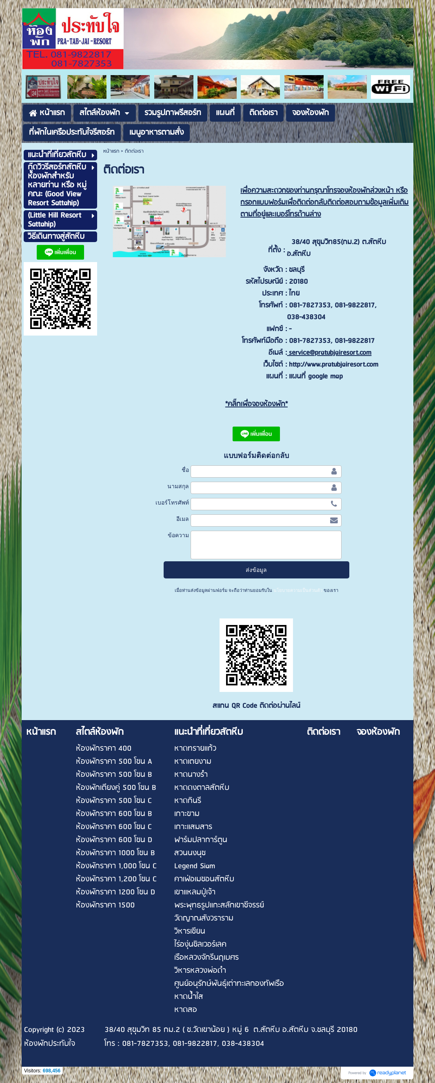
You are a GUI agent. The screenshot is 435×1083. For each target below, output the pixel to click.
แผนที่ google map (316, 376)
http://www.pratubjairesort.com (333, 365)
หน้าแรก (111, 151)
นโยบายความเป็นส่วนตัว (298, 590)
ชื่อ (185, 470)
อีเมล (182, 519)
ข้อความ (178, 535)
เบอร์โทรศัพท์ (172, 502)
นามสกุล (178, 486)
